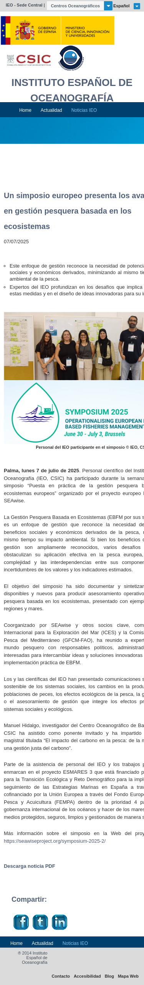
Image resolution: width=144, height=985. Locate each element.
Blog (109, 976)
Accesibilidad (87, 976)
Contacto (60, 976)
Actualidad (51, 110)
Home (25, 110)
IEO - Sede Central (24, 5)
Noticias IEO (84, 110)
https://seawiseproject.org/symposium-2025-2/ (55, 841)
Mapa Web (128, 976)
